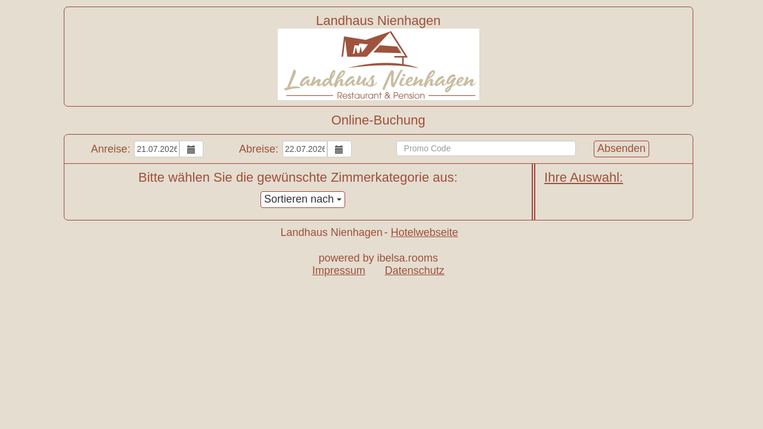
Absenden (621, 148)
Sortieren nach (303, 199)
